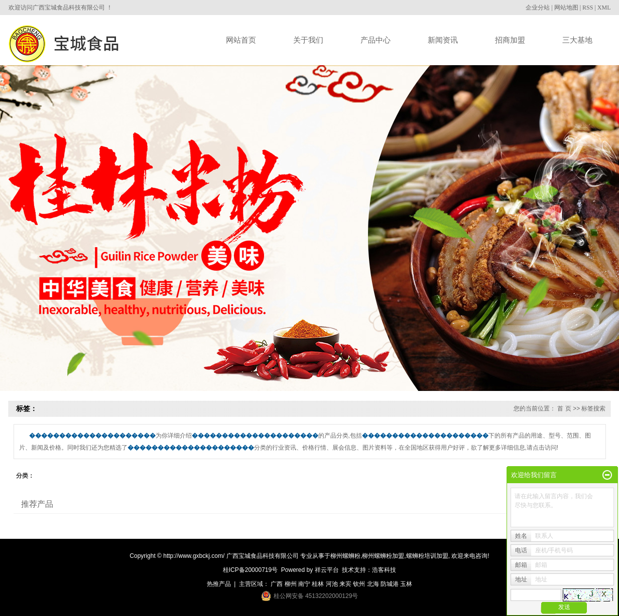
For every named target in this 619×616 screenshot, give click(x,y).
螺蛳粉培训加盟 (427, 555)
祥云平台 (327, 569)
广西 (277, 583)
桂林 (318, 583)
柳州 (291, 583)
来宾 (345, 583)
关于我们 (308, 40)
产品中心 (375, 40)
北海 (373, 583)
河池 (332, 583)
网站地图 (566, 7)
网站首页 (241, 40)
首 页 (564, 408)
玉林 (406, 583)
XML (604, 7)
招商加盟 (510, 40)
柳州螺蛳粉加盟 (383, 555)
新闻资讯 (443, 40)
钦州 (359, 583)
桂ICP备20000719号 (250, 569)
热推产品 (219, 583)
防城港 (390, 583)
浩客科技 (384, 569)
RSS (587, 7)
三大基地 (577, 40)
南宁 (304, 583)
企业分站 (538, 7)
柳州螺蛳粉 (345, 555)
